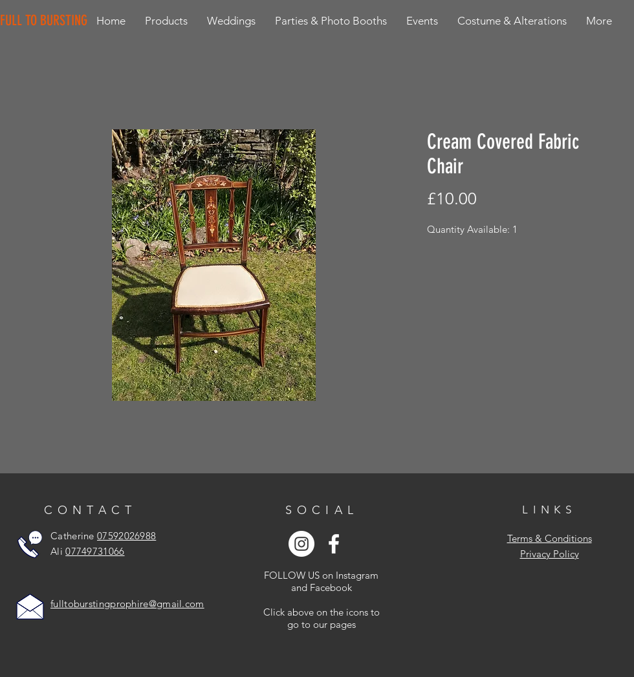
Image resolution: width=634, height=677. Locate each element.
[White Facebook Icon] (334, 544)
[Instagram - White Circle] (301, 544)
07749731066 (94, 551)
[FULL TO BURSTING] (46, 20)
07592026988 (126, 536)
